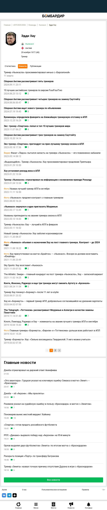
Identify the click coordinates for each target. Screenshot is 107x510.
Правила (85, 490)
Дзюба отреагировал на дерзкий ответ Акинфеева (30, 370)
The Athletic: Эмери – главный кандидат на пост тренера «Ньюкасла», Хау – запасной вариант (53, 274)
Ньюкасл (42, 25)
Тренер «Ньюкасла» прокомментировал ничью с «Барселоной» (37, 72)
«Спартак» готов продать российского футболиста (30, 425)
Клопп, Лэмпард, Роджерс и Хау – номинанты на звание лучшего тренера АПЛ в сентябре (51, 321)
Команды (32, 25)
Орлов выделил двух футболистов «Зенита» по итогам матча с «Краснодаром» (45, 445)
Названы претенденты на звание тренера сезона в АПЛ (33, 215)
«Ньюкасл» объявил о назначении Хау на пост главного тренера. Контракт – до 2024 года (52, 243)
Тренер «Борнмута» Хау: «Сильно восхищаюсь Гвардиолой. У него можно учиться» (47, 339)
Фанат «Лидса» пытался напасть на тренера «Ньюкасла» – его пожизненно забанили (52, 153)
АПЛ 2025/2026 (19, 25)
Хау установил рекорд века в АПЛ (22, 171)
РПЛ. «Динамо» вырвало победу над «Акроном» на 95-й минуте (37, 435)
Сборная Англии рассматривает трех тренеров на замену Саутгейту (40, 135)
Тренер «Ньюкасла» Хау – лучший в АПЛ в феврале (31, 224)
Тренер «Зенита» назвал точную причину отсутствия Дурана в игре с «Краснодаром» (48, 466)
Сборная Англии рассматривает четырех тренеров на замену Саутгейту (42, 99)
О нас (24, 490)
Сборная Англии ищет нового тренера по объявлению (32, 108)
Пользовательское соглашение (54, 490)
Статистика (10, 66)
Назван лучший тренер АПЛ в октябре (26, 189)
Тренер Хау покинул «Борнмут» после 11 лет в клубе (31, 292)
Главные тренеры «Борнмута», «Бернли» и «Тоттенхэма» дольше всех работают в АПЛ (52, 330)
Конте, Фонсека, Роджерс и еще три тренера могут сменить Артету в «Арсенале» (47, 283)
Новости (23, 66)
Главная (7, 25)
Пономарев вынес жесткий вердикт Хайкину (27, 414)
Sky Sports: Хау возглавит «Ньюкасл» (23, 265)
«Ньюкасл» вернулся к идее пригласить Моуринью (31, 206)
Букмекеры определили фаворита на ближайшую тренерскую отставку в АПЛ (45, 117)
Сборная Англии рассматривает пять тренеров (29, 81)
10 (15, 418)
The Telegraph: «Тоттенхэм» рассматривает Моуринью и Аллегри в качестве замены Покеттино (49, 311)
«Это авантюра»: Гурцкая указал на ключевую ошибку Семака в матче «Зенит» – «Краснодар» (47, 381)
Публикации (35, 66)
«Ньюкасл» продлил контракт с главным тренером (33, 197)
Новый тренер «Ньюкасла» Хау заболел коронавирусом (33, 233)
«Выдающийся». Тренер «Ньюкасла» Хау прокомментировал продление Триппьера (47, 162)
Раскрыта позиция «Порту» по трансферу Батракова (31, 456)
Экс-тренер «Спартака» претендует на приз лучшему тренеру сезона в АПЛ (44, 144)
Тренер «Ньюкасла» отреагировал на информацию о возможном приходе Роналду (48, 180)
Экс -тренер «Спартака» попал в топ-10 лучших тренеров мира (37, 126)
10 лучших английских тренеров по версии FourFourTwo (33, 90)
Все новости (53, 480)
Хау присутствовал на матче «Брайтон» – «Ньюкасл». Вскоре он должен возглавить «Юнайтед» (51, 255)
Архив (4, 490)
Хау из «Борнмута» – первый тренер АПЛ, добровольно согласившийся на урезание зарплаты (53, 301)
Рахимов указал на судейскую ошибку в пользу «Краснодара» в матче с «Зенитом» (48, 404)
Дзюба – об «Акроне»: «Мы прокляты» (24, 393)
